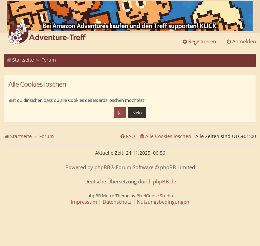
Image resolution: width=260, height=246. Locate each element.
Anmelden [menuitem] (241, 41)
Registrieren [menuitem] (199, 41)
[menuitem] (165, 136)
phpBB (102, 167)
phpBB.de (164, 181)
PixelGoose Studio (154, 196)
